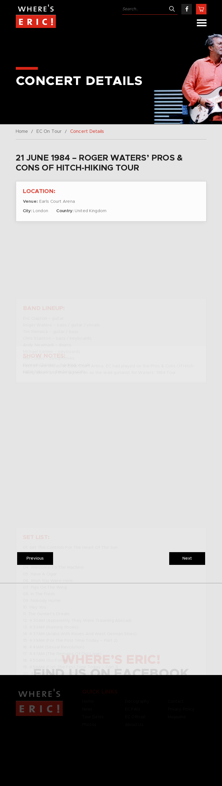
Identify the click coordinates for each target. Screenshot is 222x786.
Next (187, 558)
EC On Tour (49, 131)
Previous (35, 558)
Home (22, 131)
